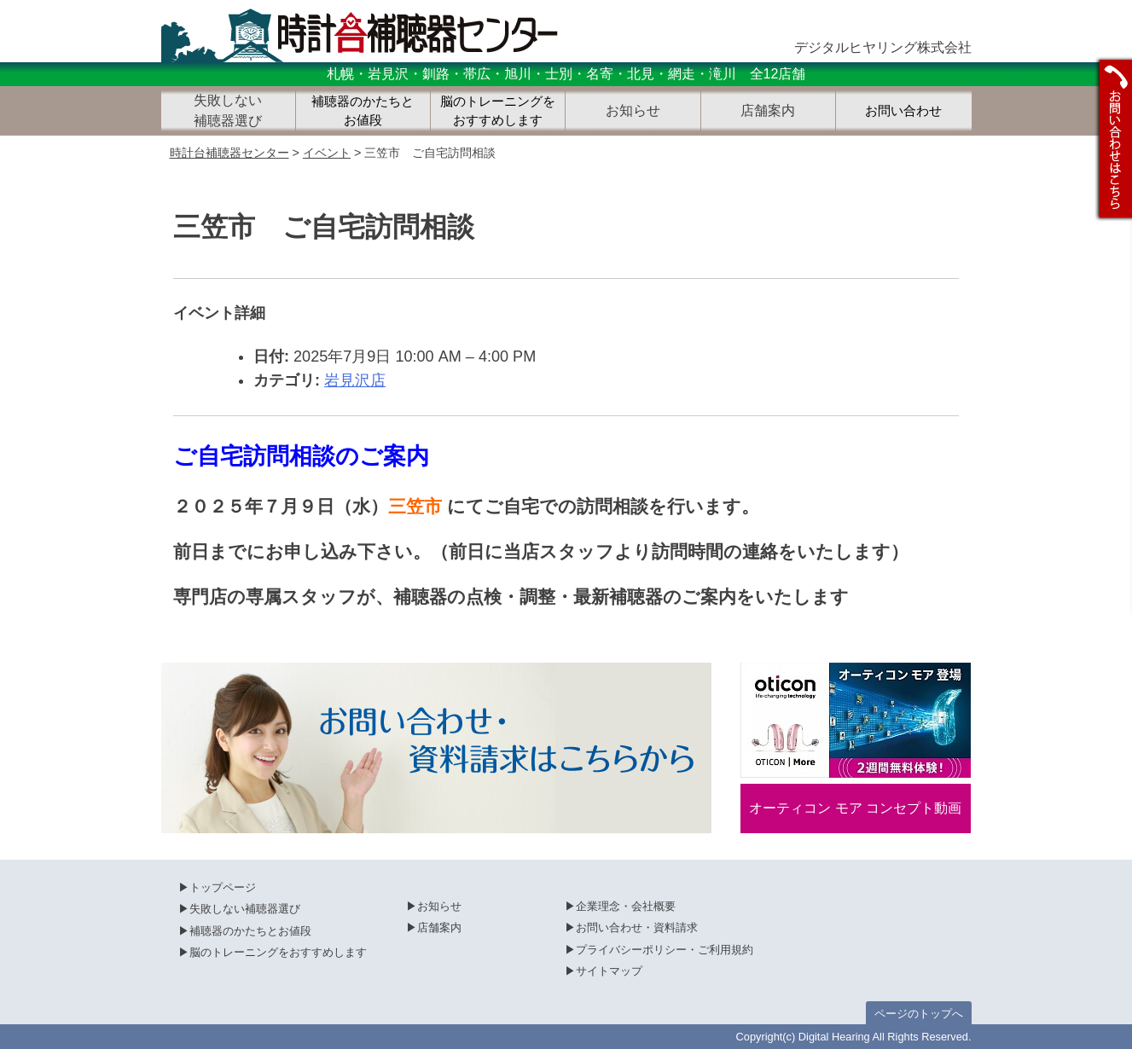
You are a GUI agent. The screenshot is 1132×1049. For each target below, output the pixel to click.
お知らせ (439, 906)
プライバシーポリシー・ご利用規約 (664, 949)
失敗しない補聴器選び (244, 908)
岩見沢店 (355, 380)
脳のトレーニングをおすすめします (497, 111)
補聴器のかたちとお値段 (362, 111)
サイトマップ (609, 971)
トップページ (222, 887)
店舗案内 (439, 927)
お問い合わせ (903, 111)
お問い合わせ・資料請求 (637, 927)
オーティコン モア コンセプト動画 (855, 808)
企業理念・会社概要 (626, 906)
